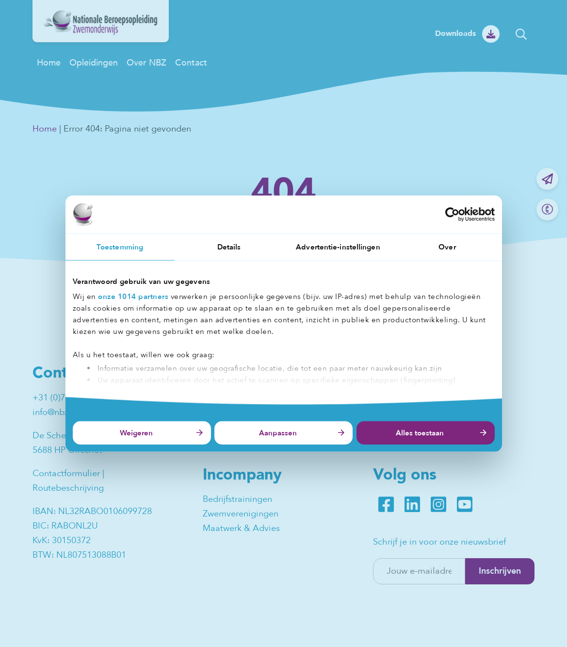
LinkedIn (412, 504)
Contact (191, 63)
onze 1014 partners (133, 296)
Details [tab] (229, 246)
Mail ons (547, 179)
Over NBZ (146, 63)
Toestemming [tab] (120, 246)
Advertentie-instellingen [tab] (338, 246)
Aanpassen (278, 433)
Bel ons (547, 209)
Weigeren (136, 433)
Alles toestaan (420, 433)
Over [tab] (446, 246)
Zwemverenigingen (240, 514)
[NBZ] (100, 39)
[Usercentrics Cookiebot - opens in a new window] (452, 214)
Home (49, 63)
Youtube (465, 504)
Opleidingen (93, 63)
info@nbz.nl (55, 412)
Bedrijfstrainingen (237, 499)
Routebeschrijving (68, 488)
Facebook (386, 504)
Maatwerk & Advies (241, 528)
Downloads (455, 33)
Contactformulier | (69, 473)
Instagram (438, 504)
